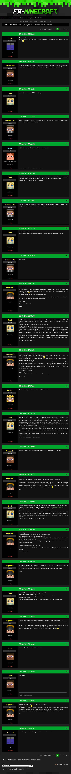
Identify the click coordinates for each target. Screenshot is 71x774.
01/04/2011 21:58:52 (27, 728)
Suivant (66, 29)
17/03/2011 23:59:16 (27, 34)
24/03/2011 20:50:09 (27, 502)
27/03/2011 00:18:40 (27, 589)
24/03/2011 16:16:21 (27, 474)
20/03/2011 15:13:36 (27, 201)
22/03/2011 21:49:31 (27, 283)
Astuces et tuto (15, 25)
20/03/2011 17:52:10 (27, 228)
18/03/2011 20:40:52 (27, 89)
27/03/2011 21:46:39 (27, 644)
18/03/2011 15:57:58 (27, 61)
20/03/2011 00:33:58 (27, 117)
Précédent (48, 29)
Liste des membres (13, 18)
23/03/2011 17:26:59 (27, 350)
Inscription (30, 18)
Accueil (3, 18)
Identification (38, 18)
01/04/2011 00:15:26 (27, 701)
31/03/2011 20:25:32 (27, 672)
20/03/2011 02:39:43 (27, 144)
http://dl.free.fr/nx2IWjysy (58, 507)
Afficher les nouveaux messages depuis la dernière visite (16, 768)
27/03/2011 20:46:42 (27, 617)
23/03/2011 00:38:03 (27, 316)
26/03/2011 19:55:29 (27, 562)
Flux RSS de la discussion (63, 764)
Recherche (22, 18)
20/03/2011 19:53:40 (27, 256)
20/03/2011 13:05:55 (27, 173)
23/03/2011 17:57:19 (27, 386)
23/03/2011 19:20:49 (27, 414)
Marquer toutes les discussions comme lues (13, 769)
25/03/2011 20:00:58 (27, 529)
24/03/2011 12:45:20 (27, 447)
